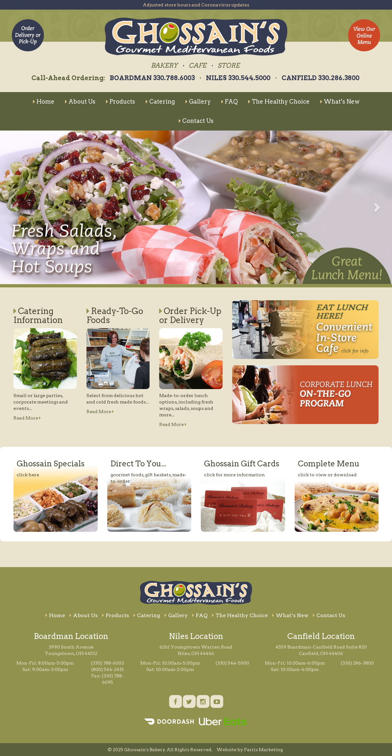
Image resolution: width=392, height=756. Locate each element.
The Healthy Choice (279, 101)
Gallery (198, 101)
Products (120, 101)
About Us (80, 101)
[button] (15, 207)
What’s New (339, 101)
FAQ (229, 101)
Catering (160, 101)
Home (43, 101)
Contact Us (196, 120)
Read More (27, 417)
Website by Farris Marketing (249, 749)
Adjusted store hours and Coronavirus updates (196, 4)
